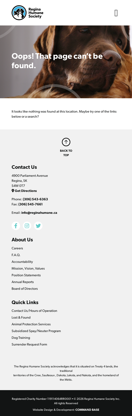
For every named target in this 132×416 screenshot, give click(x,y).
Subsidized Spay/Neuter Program (36, 330)
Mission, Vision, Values (28, 268)
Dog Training (21, 337)
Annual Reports (23, 281)
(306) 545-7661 (30, 204)
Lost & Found (21, 317)
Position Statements (26, 275)
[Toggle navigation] (116, 13)
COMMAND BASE (87, 409)
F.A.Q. (16, 255)
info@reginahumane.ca (39, 212)
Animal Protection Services (31, 324)
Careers (17, 248)
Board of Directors (25, 288)
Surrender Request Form (29, 344)
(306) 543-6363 (35, 199)
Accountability (22, 261)
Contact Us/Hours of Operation (34, 310)
